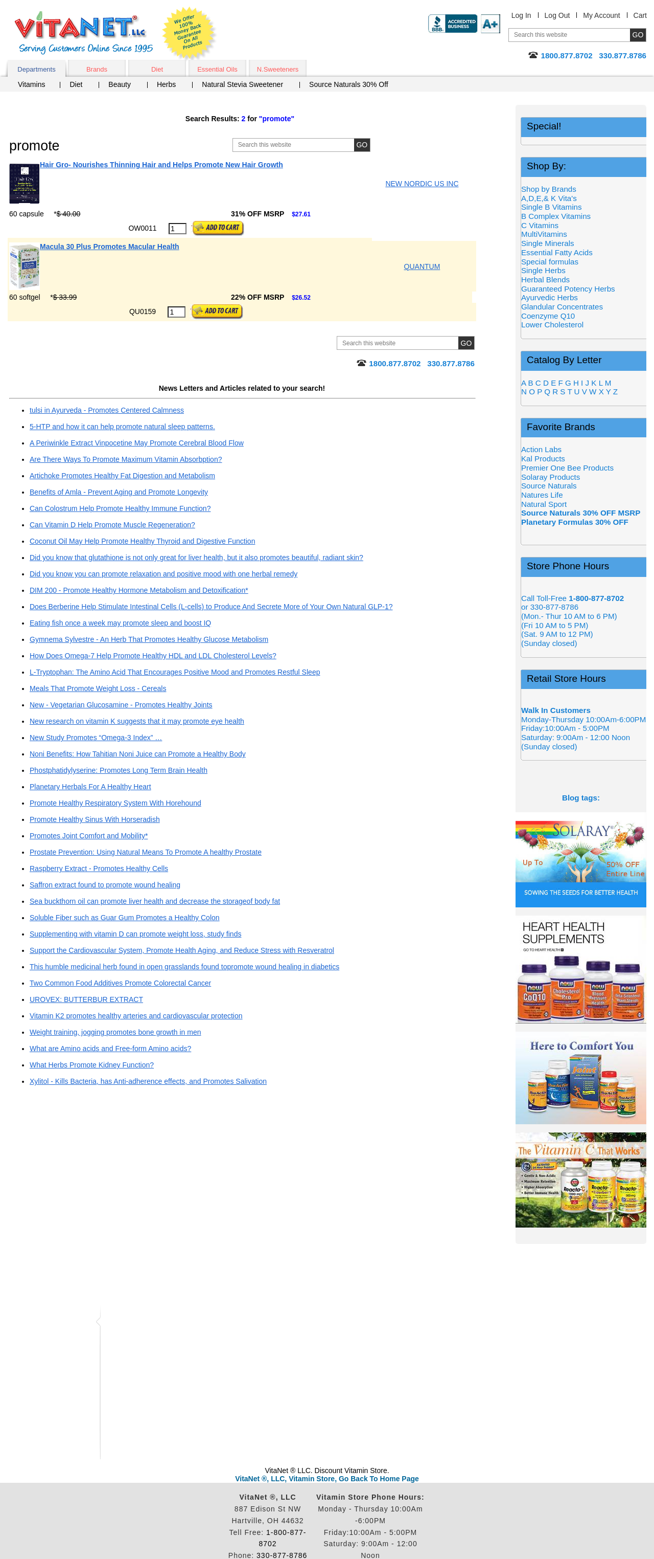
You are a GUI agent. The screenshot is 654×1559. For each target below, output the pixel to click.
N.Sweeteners (278, 69)
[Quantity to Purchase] (177, 228)
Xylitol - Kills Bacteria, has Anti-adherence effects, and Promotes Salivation (148, 1081)
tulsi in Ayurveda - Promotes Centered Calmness (107, 410)
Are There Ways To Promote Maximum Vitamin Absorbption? (126, 459)
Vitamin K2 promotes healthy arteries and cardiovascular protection (136, 1016)
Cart (640, 15)
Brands (96, 69)
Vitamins (31, 84)
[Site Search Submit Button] (362, 145)
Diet (157, 69)
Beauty (119, 84)
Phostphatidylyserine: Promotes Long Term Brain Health (118, 770)
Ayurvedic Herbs (549, 297)
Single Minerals (547, 243)
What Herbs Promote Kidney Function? (92, 1065)
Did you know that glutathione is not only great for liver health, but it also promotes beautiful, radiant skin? (196, 557)
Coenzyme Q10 (548, 315)
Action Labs (541, 449)
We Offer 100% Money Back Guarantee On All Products (189, 34)
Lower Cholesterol (552, 324)
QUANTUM (422, 266)
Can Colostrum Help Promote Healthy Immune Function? (120, 508)
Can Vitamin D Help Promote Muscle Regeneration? (112, 525)
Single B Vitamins (551, 207)
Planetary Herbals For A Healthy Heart (90, 787)
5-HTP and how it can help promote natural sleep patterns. (122, 426)
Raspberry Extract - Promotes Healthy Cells (99, 868)
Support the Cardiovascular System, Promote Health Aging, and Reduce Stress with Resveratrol (182, 950)
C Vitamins (539, 225)
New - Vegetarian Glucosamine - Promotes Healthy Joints (121, 705)
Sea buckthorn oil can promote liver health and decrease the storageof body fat (155, 901)
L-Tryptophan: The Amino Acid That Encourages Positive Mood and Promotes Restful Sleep (175, 672)
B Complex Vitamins (556, 216)
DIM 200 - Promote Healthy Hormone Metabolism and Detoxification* (139, 590)
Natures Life (542, 495)
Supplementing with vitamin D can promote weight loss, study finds (135, 934)
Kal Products (543, 458)
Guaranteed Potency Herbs (568, 288)
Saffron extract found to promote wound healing (105, 885)
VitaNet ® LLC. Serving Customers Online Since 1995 (84, 33)
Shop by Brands (551, 189)
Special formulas (549, 261)
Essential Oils (217, 69)
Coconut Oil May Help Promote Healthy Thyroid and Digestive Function (142, 541)
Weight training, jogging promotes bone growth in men (115, 1032)
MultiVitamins (544, 234)
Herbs (166, 84)
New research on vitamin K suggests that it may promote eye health (137, 721)
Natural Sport (544, 504)
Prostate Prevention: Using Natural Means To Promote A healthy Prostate (146, 852)
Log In (521, 15)
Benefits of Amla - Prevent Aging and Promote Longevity (119, 492)
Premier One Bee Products (567, 467)
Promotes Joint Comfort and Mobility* (89, 836)
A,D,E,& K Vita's (549, 198)
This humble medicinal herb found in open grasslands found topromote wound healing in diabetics (184, 967)
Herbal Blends (545, 279)
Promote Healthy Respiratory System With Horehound (115, 803)
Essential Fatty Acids (557, 252)
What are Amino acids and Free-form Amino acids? (110, 1048)
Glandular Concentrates (562, 306)
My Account (601, 15)
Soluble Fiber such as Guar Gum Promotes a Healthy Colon (125, 918)
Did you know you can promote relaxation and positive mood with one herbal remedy (163, 574)
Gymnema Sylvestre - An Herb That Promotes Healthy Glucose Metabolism (149, 639)
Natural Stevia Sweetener (242, 84)
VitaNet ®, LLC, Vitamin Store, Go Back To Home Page (327, 1479)
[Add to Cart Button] (217, 228)
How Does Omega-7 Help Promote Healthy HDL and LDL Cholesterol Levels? (153, 656)
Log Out (557, 15)
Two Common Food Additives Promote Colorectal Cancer (120, 983)
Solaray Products (550, 477)
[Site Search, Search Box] (314, 145)
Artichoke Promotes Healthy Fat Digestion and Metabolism (122, 476)
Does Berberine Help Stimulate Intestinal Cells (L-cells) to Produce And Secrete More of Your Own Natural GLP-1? (211, 607)
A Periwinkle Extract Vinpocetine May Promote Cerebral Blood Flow (137, 443)
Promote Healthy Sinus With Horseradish (95, 819)
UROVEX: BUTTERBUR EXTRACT (86, 999)
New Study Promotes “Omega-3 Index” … (96, 737)
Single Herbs (543, 270)
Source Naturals (549, 485)
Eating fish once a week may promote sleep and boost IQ (120, 623)
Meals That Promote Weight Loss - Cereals (98, 688)
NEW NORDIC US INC (421, 184)
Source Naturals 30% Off (348, 84)
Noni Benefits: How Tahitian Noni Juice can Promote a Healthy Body (138, 754)
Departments (36, 69)
